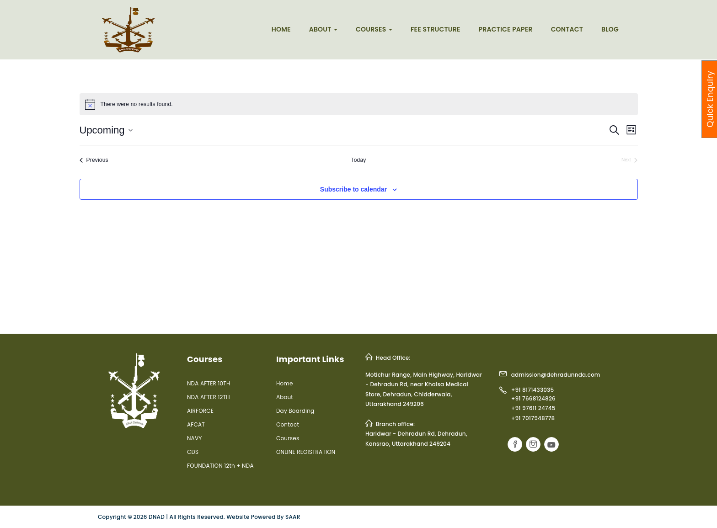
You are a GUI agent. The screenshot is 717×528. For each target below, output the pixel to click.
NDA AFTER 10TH (208, 383)
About (323, 29)
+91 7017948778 (533, 418)
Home (281, 29)
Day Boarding (295, 411)
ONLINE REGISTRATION (306, 452)
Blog (610, 29)
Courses (374, 29)
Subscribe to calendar (353, 189)
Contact (567, 29)
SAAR (292, 517)
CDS (192, 452)
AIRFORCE (200, 411)
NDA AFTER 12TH (208, 397)
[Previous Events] (94, 160)
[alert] (359, 104)
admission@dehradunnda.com (555, 375)
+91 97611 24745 (533, 408)
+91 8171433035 (532, 390)
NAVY (194, 438)
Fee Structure (435, 29)
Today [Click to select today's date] (358, 160)
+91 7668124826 (533, 398)
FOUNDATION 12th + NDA (220, 465)
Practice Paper (506, 29)
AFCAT (196, 424)
